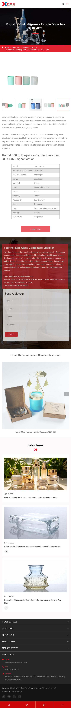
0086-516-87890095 (20, 285)
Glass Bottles (9, 622)
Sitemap (5, 691)
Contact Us (8, 655)
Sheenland (8, 635)
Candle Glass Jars (30, 48)
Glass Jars (16, 48)
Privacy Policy (17, 691)
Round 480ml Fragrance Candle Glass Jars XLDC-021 (35, 433)
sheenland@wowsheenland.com (20, 276)
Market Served (10, 648)
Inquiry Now (35, 230)
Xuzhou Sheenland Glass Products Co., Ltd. (26, 688)
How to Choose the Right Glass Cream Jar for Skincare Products (31, 497)
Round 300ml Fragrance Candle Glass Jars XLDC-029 (28, 50)
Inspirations (8, 642)
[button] (3, 104)
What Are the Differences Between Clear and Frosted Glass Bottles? (32, 547)
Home (7, 48)
